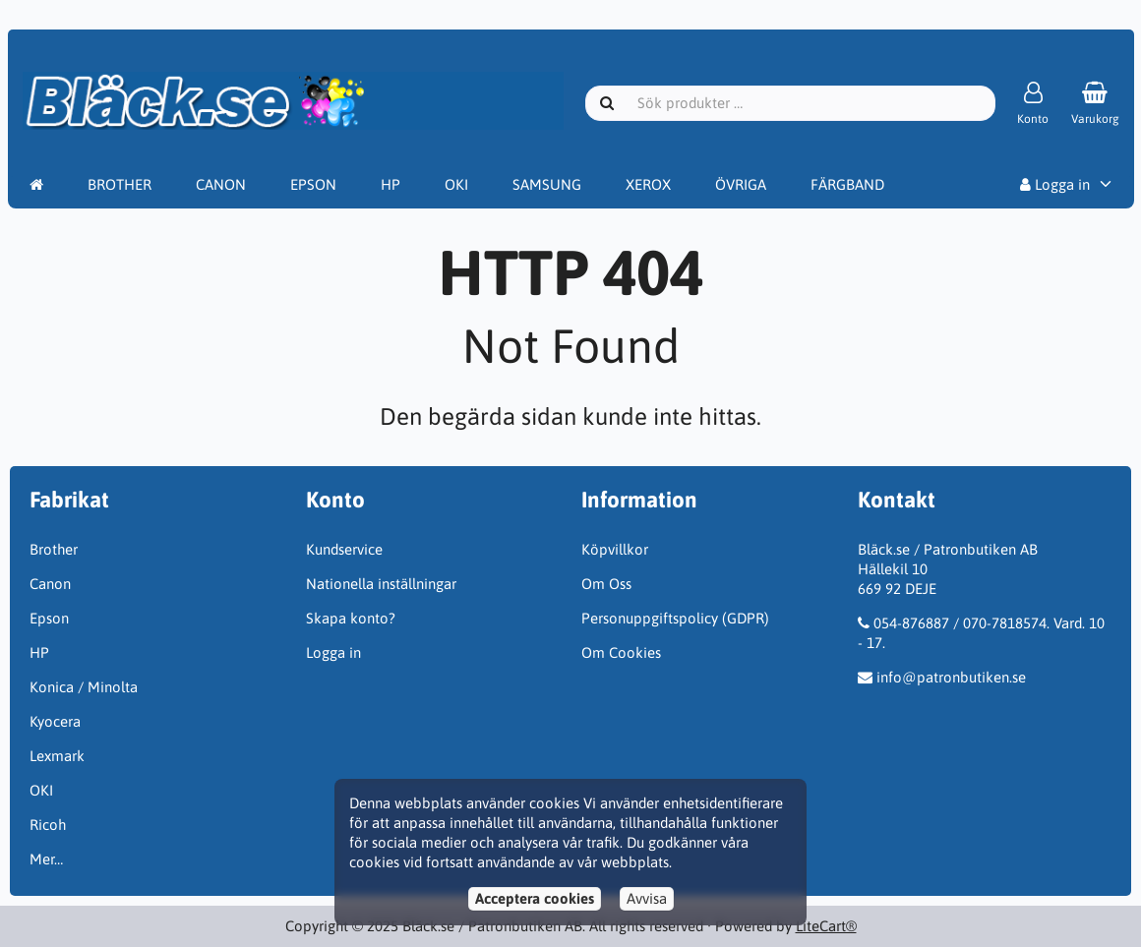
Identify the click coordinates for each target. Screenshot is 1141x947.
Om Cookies (621, 652)
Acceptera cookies (534, 898)
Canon (50, 583)
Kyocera (55, 721)
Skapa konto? (350, 618)
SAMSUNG (546, 184)
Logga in (1055, 184)
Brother (54, 549)
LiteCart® (826, 925)
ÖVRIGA (740, 184)
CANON (221, 184)
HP (390, 184)
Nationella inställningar (381, 583)
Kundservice (344, 549)
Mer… (46, 859)
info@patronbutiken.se (951, 677)
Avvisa (647, 898)
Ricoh (48, 824)
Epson (49, 618)
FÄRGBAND (847, 184)
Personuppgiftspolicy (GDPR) (675, 618)
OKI (456, 184)
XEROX (648, 184)
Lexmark (57, 755)
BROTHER (119, 184)
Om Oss (606, 583)
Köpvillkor (614, 549)
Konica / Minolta (84, 687)
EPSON (313, 184)
